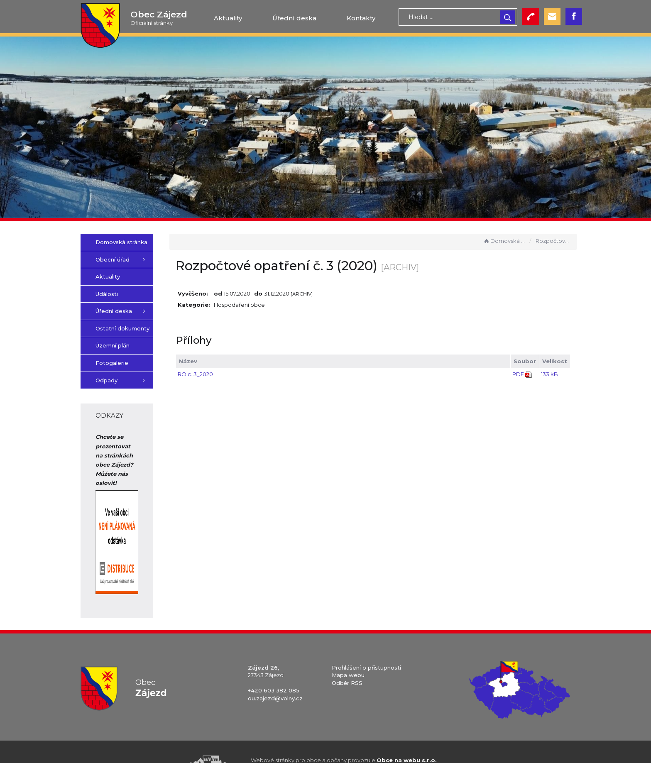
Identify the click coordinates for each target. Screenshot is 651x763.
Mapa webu (348, 647)
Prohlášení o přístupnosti (366, 639)
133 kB (549, 374)
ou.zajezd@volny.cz (275, 671)
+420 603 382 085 (273, 663)
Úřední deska (294, 18)
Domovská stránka (504, 240)
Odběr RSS (347, 655)
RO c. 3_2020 (233, 374)
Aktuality (228, 18)
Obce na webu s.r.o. (407, 732)
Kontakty (361, 18)
